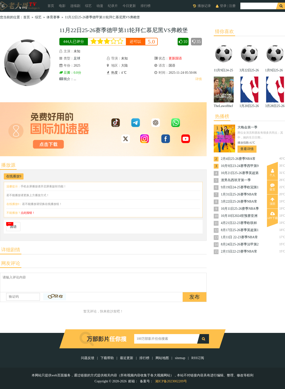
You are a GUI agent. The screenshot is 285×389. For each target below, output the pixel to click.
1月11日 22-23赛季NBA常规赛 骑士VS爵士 (239, 237)
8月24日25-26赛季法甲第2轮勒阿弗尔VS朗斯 (240, 245)
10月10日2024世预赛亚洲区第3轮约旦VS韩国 (239, 216)
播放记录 (204, 6)
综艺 (88, 6)
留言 (272, 187)
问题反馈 (88, 358)
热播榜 (222, 116)
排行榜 (146, 6)
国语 (13, 227)
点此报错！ (28, 212)
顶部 (272, 201)
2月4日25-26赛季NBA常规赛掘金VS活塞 (238, 159)
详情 (198, 79)
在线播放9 (13, 176)
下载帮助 (107, 358)
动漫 (99, 6)
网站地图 (162, 358)
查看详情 (247, 149)
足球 (77, 58)
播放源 (8, 165)
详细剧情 (10, 249)
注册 (232, 6)
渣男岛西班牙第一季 (236, 180)
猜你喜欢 (224, 31)
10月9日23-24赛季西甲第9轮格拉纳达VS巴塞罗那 (240, 166)
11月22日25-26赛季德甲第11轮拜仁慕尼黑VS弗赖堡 (102, 17)
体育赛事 (53, 17)
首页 (51, 6)
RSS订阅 (197, 358)
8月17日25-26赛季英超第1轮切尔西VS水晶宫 (240, 230)
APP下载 (272, 216)
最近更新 (126, 358)
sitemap (180, 358)
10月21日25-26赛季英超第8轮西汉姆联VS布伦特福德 (240, 173)
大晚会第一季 (247, 127)
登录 (223, 6)
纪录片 (113, 6)
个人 (272, 173)
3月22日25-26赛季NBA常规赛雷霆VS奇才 (239, 202)
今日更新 (129, 6)
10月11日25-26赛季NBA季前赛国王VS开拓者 (240, 209)
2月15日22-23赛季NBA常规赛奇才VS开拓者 (239, 252)
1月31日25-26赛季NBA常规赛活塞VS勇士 (239, 195)
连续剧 (75, 6)
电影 (62, 6)
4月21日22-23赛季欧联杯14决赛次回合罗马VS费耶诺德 (239, 223)
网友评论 (10, 263)
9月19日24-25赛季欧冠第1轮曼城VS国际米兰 (240, 187)
